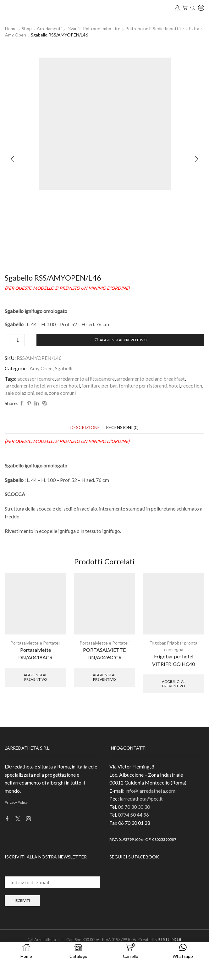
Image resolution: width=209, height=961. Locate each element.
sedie (41, 393)
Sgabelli (63, 368)
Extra (194, 28)
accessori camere (36, 379)
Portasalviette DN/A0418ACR (35, 653)
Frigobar (157, 642)
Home (11, 28)
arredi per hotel (63, 385)
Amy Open (15, 34)
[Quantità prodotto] (17, 340)
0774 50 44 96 (133, 815)
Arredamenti (49, 28)
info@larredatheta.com (150, 791)
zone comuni (62, 393)
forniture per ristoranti (143, 385)
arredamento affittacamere (85, 379)
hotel (174, 385)
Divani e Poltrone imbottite (93, 28)
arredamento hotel (25, 385)
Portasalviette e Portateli (35, 642)
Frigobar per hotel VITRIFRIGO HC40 (173, 660)
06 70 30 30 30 (134, 807)
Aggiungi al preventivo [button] (35, 677)
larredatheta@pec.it (141, 799)
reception (191, 385)
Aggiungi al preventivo (123, 340)
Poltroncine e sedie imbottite (154, 28)
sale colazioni (19, 393)
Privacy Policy (16, 802)
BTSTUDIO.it (169, 939)
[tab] (85, 427)
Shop (27, 28)
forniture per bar (99, 385)
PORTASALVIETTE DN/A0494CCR (104, 653)
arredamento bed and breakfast (150, 379)
